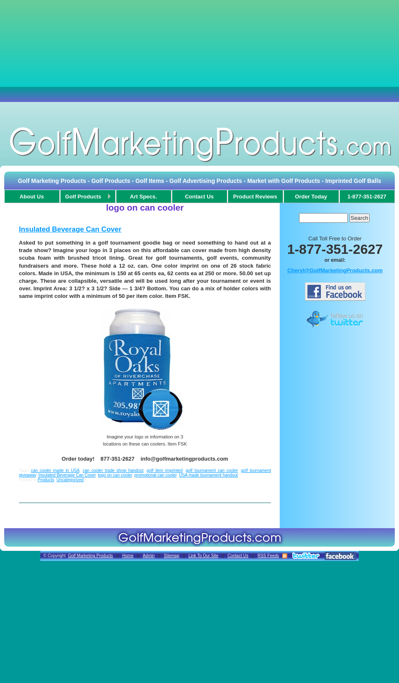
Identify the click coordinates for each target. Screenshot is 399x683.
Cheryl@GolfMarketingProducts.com (335, 270)
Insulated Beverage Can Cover (70, 229)
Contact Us (238, 555)
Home (128, 555)
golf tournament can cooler (212, 470)
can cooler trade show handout (113, 470)
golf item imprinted (165, 470)
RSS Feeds (268, 555)
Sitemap (171, 555)
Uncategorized (70, 479)
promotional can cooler (155, 475)
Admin (149, 555)
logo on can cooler (115, 475)
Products (45, 479)
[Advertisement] (199, 61)
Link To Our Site (203, 555)
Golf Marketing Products (90, 555)
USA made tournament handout (208, 475)
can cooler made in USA (55, 470)
